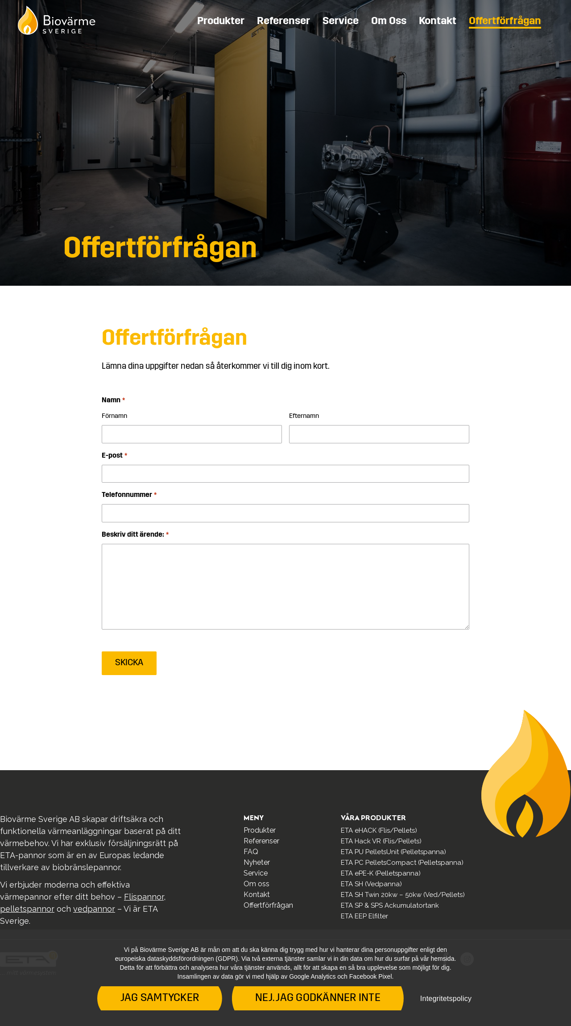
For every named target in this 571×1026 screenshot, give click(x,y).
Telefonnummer (129, 495)
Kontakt (437, 21)
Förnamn (114, 416)
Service (341, 21)
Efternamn (304, 416)
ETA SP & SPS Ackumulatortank (390, 905)
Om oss (388, 21)
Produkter (220, 21)
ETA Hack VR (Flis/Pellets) (381, 841)
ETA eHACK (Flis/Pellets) (379, 830)
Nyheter (257, 862)
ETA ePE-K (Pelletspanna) (381, 873)
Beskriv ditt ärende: (135, 535)
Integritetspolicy (446, 998)
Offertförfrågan (505, 21)
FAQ (251, 851)
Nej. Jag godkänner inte (318, 998)
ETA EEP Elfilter (364, 916)
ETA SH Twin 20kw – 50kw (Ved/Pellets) (403, 895)
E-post (114, 456)
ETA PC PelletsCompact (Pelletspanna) (402, 863)
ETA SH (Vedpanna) (371, 884)
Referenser (283, 21)
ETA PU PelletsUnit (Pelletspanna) (393, 852)
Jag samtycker (159, 998)
